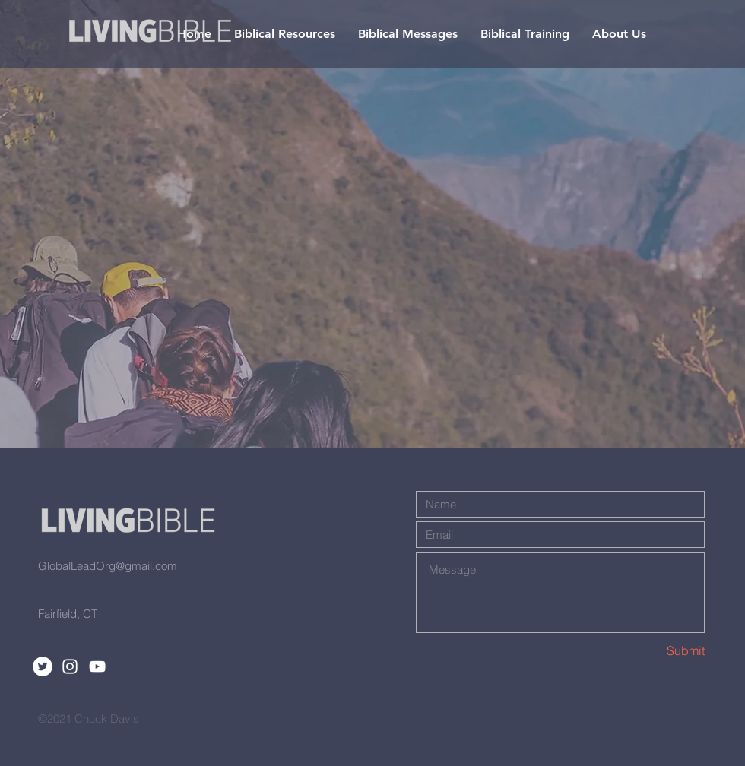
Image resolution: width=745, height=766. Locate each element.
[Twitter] (42, 666)
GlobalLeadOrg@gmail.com (107, 566)
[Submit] (651, 651)
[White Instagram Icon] (70, 666)
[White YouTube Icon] (97, 666)
